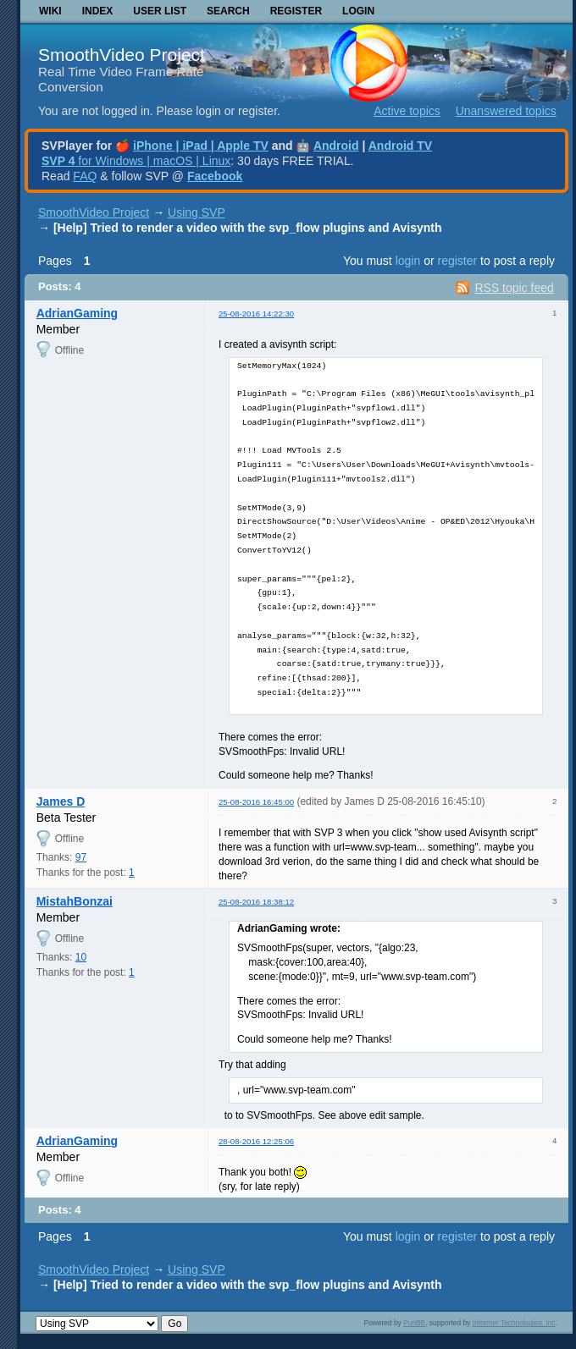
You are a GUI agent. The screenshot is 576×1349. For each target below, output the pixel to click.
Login (358, 11)
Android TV (400, 145)
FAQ (85, 176)
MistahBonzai (74, 901)
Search (228, 11)
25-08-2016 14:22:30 (256, 313)
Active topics (407, 111)
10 (80, 957)
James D (61, 801)
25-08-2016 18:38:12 (256, 901)
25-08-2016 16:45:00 (256, 802)
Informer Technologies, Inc (514, 1323)
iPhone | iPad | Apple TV (201, 145)
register (457, 260)
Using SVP (196, 212)
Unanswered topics (506, 111)
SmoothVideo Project (121, 54)
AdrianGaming (77, 313)
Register (296, 11)
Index (98, 11)
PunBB (414, 1323)
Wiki (50, 11)
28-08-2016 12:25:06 (256, 1141)
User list (159, 11)
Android (336, 145)
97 (80, 857)
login (408, 260)
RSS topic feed (513, 288)
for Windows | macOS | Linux (136, 161)
